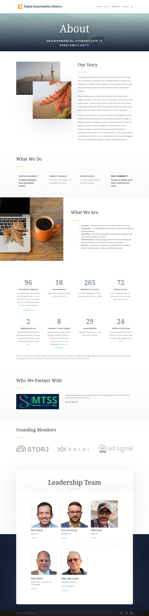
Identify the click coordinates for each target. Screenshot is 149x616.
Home (99, 7)
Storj (33, 534)
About (106, 7)
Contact (125, 7)
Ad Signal (64, 534)
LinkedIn (34, 538)
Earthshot (65, 582)
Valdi (93, 534)
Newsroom (116, 7)
